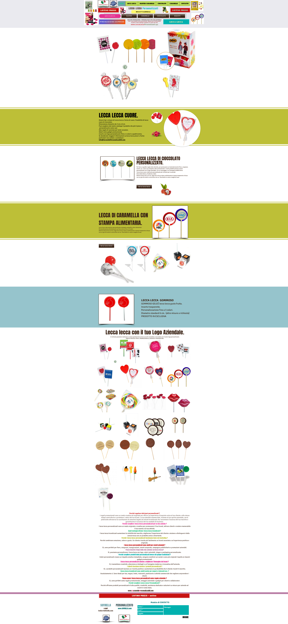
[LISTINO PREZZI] (108, 10)
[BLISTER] (129, 16)
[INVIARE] (185, 617)
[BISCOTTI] (177, 16)
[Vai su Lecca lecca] (144, 186)
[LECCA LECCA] (110, 16)
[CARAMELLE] (145, 16)
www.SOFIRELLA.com (125, 608)
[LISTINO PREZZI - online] (144, 595)
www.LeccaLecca (137, 24)
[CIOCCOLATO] (161, 16)
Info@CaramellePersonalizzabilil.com (112, 140)
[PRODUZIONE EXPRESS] (112, 21)
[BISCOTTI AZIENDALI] (143, 11)
